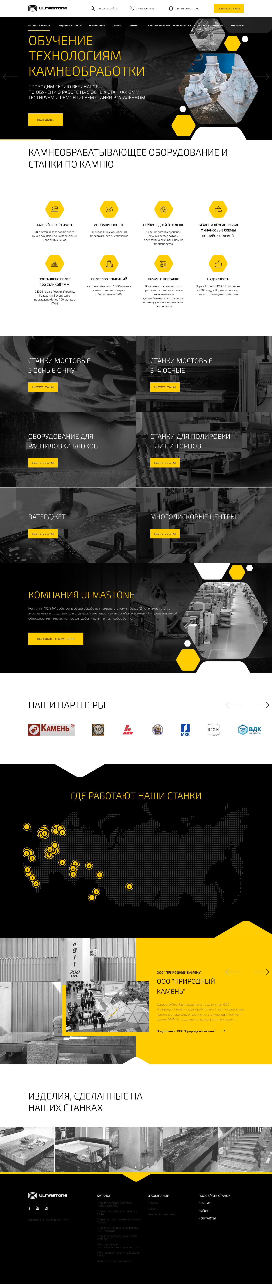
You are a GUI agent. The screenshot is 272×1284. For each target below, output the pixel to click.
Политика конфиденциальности (48, 1219)
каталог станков (39, 25)
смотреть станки (43, 387)
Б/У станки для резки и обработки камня (119, 1254)
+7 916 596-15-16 (145, 8)
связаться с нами (229, 8)
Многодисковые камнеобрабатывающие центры (117, 1246)
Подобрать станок (70, 25)
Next (261, 77)
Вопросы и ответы (210, 25)
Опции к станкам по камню (114, 1261)
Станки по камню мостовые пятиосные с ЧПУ (114, 1204)
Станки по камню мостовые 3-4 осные (117, 1212)
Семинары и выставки (162, 1214)
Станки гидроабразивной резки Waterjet (117, 1237)
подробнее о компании (56, 638)
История (153, 1203)
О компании (97, 25)
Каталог (104, 1195)
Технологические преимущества (168, 25)
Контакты (237, 25)
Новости (153, 1208)
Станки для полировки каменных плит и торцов (118, 1229)
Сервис (117, 25)
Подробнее (186, 1031)
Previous (10, 77)
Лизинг (134, 25)
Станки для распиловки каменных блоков (119, 1221)
